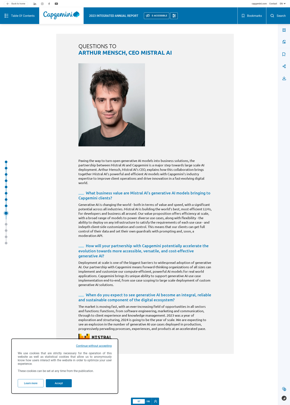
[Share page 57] (284, 55)
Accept (59, 383)
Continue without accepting (94, 346)
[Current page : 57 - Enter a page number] (139, 401)
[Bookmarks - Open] (272, 6)
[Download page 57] (284, 67)
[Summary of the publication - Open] (9, 6)
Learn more (31, 383)
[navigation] (155, 401)
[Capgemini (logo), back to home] (40, 6)
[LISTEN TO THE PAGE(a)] (284, 31)
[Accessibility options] (152, 6)
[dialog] (64, 366)
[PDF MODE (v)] (284, 19)
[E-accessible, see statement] (135, 6)
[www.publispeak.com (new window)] (284, 398)
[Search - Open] (284, 6)
